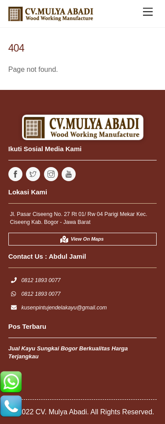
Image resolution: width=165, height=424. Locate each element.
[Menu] (148, 12)
